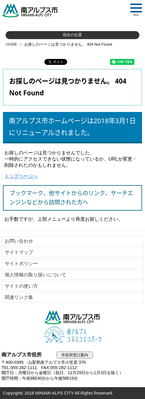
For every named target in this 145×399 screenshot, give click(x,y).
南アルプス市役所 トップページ (32, 10)
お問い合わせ (19, 240)
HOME (11, 44)
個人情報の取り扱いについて (35, 274)
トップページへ (21, 176)
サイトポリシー (21, 263)
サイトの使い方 (21, 286)
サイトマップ (19, 252)
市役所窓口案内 (74, 355)
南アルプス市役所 (72, 317)
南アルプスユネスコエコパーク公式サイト (72, 335)
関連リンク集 (19, 297)
